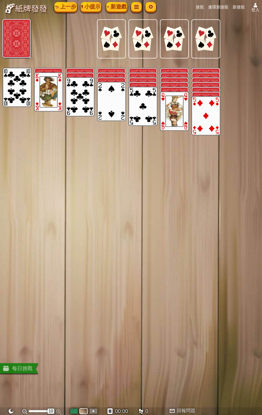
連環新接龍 (221, 7)
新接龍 (241, 7)
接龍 (203, 7)
